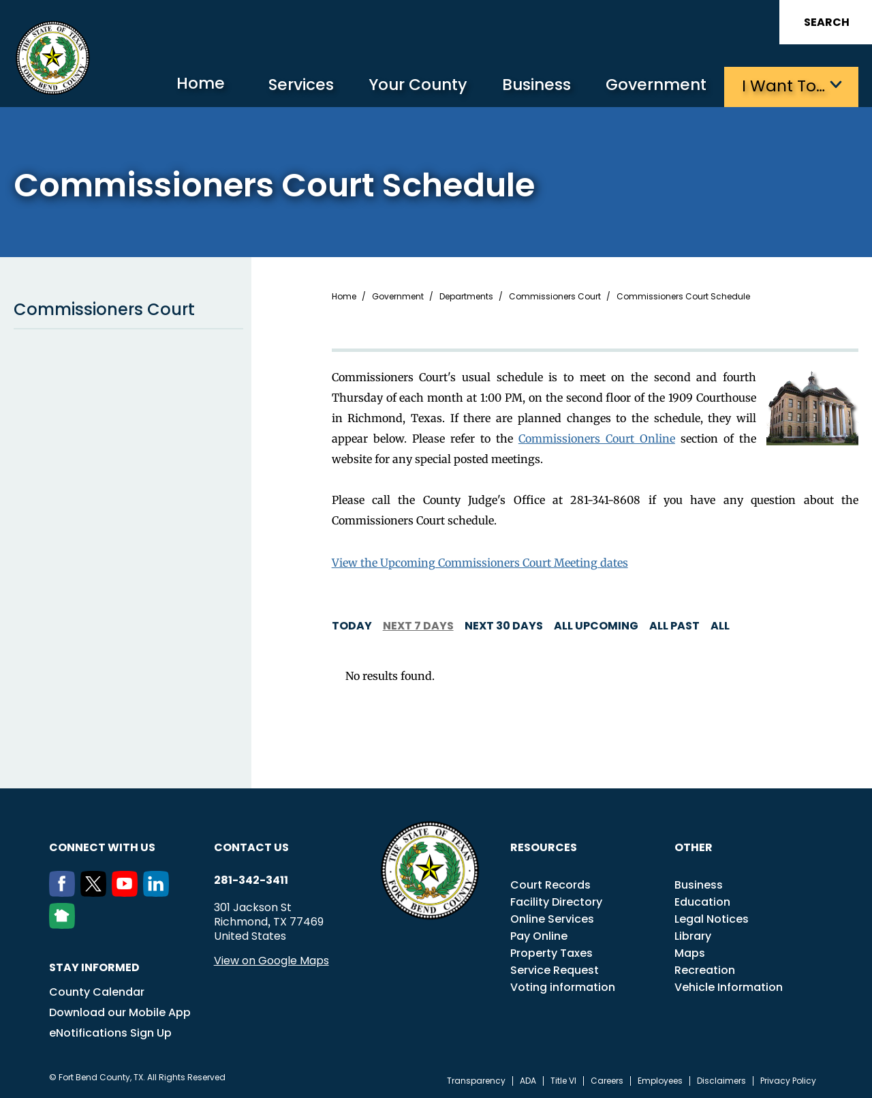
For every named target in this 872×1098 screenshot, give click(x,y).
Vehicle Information (728, 986)
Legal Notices (711, 918)
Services (289, 85)
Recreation (704, 969)
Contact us (251, 847)
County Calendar (96, 991)
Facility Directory (556, 901)
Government (654, 85)
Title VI (563, 1080)
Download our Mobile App (120, 1012)
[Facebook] (64, 892)
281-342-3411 (251, 880)
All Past (674, 625)
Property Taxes (551, 952)
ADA (528, 1080)
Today (352, 625)
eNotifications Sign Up (110, 1032)
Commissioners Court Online (596, 438)
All (720, 625)
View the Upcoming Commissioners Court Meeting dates (480, 562)
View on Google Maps (271, 960)
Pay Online (538, 935)
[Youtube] (127, 892)
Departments (466, 296)
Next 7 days (418, 625)
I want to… (783, 85)
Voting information (562, 986)
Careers (607, 1080)
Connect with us (102, 847)
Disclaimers (721, 1080)
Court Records (550, 884)
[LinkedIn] (158, 892)
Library (692, 935)
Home (187, 85)
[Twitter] (96, 892)
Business (531, 85)
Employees (660, 1080)
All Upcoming (596, 625)
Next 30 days (504, 625)
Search (827, 22)
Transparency (476, 1080)
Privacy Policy (788, 1080)
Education (702, 901)
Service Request (554, 969)
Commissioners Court (128, 309)
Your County (409, 85)
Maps (689, 952)
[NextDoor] (64, 924)
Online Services (552, 918)
